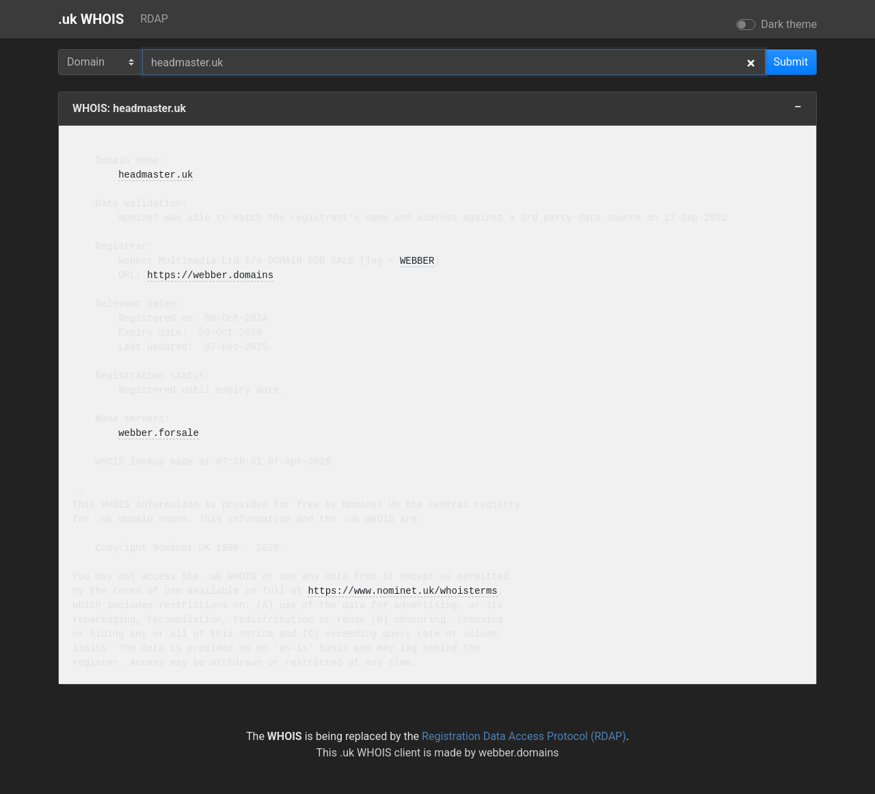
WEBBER (417, 261)
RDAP (154, 18)
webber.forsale (158, 433)
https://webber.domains (210, 275)
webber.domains (519, 752)
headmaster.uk (155, 175)
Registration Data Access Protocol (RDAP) (524, 736)
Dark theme (789, 24)
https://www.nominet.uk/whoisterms (402, 591)
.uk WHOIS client (380, 752)
